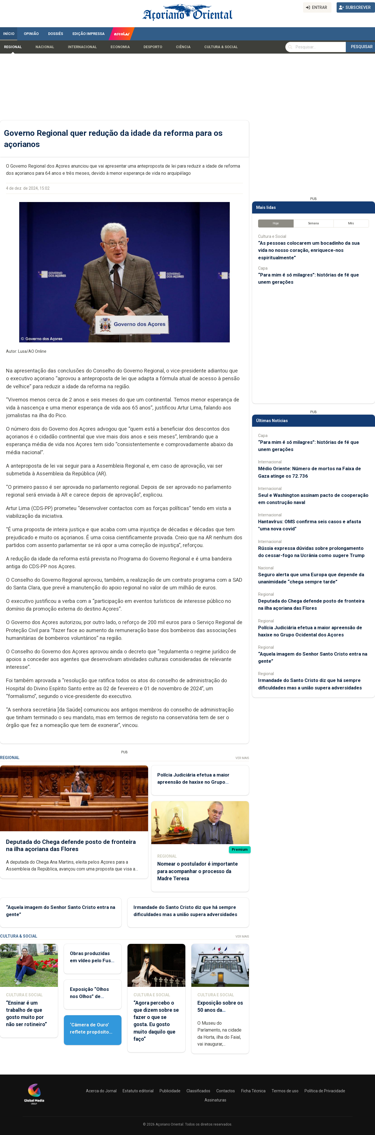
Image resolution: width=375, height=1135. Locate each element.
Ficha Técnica (253, 1091)
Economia (120, 47)
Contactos (225, 1091)
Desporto (153, 47)
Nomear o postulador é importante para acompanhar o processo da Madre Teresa (197, 871)
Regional (13, 47)
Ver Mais (242, 758)
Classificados (198, 1091)
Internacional (82, 47)
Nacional (45, 47)
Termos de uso (285, 1091)
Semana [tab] (313, 223)
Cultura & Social (221, 47)
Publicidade (170, 1091)
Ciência (183, 47)
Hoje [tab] (276, 223)
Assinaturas (215, 1100)
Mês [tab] (351, 223)
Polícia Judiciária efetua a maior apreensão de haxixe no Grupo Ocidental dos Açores (193, 782)
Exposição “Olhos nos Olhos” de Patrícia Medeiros (90, 996)
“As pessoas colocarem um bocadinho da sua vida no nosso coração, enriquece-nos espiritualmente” (309, 250)
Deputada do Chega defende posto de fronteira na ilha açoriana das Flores (71, 845)
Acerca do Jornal (101, 1091)
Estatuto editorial (138, 1091)
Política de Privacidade (325, 1091)
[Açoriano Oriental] (34, 1105)
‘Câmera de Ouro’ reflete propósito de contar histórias (91, 1032)
